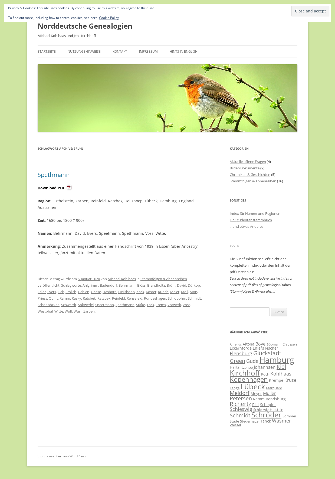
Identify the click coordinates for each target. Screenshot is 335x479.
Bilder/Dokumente (245, 168)
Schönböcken (49, 304)
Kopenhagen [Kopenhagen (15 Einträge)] (249, 379)
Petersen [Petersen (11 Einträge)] (241, 398)
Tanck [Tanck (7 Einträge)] (265, 421)
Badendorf (108, 285)
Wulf (68, 311)
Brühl (171, 285)
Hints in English (184, 51)
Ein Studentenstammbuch (251, 219)
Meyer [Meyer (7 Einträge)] (256, 393)
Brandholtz (156, 285)
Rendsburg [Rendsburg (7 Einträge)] (276, 398)
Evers (51, 291)
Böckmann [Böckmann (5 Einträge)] (274, 344)
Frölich (70, 291)
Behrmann (127, 285)
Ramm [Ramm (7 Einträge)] (259, 398)
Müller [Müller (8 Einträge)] (269, 393)
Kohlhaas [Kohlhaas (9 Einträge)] (280, 373)
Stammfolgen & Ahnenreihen (163, 278)
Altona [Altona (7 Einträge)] (248, 344)
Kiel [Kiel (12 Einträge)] (281, 366)
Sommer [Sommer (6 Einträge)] (289, 416)
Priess (42, 298)
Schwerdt (68, 304)
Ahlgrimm (90, 285)
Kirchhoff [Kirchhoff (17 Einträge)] (245, 373)
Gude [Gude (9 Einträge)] (252, 361)
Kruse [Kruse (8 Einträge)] (290, 380)
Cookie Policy (109, 17)
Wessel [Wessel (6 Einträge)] (235, 425)
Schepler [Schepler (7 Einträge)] (268, 404)
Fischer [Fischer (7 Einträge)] (271, 348)
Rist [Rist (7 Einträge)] (255, 404)
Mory (194, 291)
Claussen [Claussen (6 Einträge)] (290, 344)
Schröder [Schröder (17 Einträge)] (266, 415)
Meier (174, 291)
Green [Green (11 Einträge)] (237, 360)
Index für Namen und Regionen (255, 213)
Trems (161, 304)
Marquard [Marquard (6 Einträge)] (274, 388)
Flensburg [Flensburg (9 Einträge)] (241, 353)
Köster (151, 291)
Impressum (148, 51)
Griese (96, 291)
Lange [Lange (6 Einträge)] (234, 388)
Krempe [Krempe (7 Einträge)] (276, 380)
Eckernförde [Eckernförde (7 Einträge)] (241, 348)
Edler (42, 291)
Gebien (83, 291)
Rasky (76, 298)
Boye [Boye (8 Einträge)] (260, 344)
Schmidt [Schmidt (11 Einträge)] (240, 415)
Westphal (45, 311)
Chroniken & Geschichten (250, 174)
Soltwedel (86, 304)
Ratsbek (89, 298)
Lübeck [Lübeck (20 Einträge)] (253, 386)
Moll (184, 291)
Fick (61, 291)
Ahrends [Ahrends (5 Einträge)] (236, 344)
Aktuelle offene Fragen (248, 161)
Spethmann (54, 174)
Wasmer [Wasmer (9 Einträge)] (281, 420)
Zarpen (89, 311)
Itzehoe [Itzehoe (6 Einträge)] (247, 367)
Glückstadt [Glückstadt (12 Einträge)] (267, 353)
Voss (186, 304)
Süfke (140, 304)
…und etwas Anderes (246, 226)
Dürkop (194, 285)
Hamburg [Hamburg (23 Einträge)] (277, 359)
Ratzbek (103, 298)
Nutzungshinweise (84, 51)
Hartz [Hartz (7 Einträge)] (234, 367)
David (181, 285)
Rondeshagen (155, 298)
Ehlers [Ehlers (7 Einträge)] (258, 348)
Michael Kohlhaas (122, 278)
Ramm (65, 298)
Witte (58, 311)
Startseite (47, 51)
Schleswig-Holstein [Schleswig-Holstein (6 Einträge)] (268, 409)
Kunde (163, 291)
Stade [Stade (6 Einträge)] (234, 421)
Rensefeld (134, 298)
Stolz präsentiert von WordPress (62, 456)
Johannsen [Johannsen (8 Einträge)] (264, 367)
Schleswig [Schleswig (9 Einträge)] (241, 409)
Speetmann (104, 304)
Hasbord (110, 291)
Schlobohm (177, 298)
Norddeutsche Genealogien (85, 26)
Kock (140, 291)
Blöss (141, 285)
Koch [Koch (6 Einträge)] (265, 374)
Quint (53, 298)
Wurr (78, 311)
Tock (150, 304)
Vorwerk (174, 304)
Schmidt (194, 298)
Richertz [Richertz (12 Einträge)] (240, 404)
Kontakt (120, 51)
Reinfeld (118, 298)
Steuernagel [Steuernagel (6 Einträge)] (249, 421)
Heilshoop (126, 291)
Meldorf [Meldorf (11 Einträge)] (239, 393)
